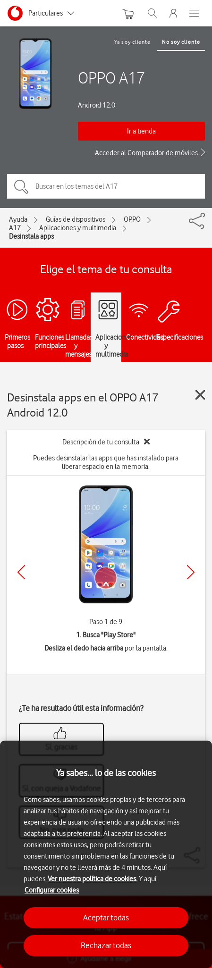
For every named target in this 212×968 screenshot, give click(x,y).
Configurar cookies (52, 890)
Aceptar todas (106, 917)
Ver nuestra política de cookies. (92, 879)
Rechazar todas (106, 945)
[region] (106, 854)
